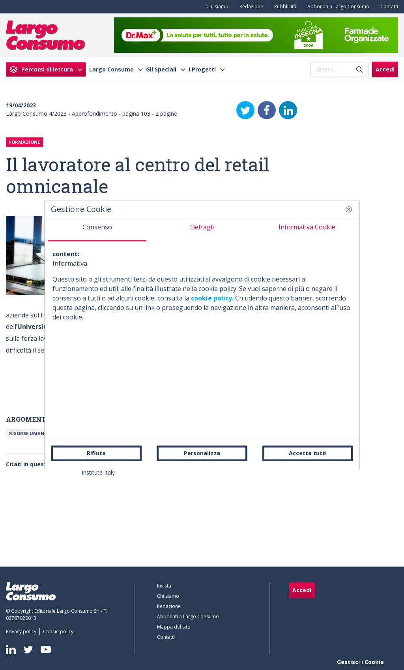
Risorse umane (28, 433)
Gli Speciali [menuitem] (161, 69)
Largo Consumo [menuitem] (111, 69)
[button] (348, 209)
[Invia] (359, 69)
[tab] (97, 230)
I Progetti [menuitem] (202, 69)
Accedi (385, 69)
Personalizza (202, 453)
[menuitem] (215, 6)
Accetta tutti (308, 453)
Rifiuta (96, 453)
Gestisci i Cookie (360, 662)
